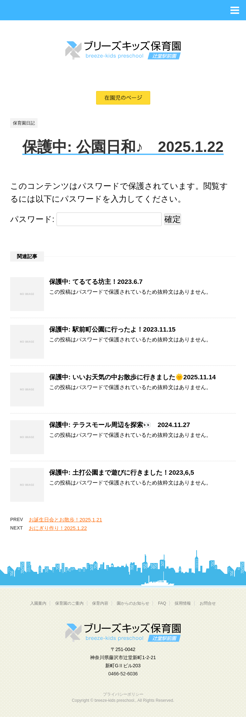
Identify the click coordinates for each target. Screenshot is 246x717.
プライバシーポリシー (123, 694)
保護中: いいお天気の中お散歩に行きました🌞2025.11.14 (132, 377)
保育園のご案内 (69, 603)
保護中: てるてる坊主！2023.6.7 (95, 281)
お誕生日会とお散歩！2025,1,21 (65, 519)
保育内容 (100, 603)
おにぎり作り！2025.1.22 (58, 528)
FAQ (162, 603)
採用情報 (183, 603)
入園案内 (38, 603)
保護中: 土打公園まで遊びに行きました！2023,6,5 (121, 472)
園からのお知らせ (133, 603)
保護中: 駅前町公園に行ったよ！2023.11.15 (112, 329)
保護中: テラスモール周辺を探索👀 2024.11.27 (119, 424)
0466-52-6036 (123, 673)
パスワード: (86, 219)
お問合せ (208, 603)
